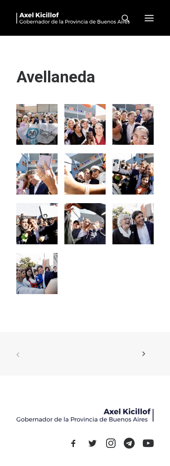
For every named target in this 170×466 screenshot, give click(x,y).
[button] (149, 18)
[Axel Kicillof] (73, 18)
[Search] (121, 18)
